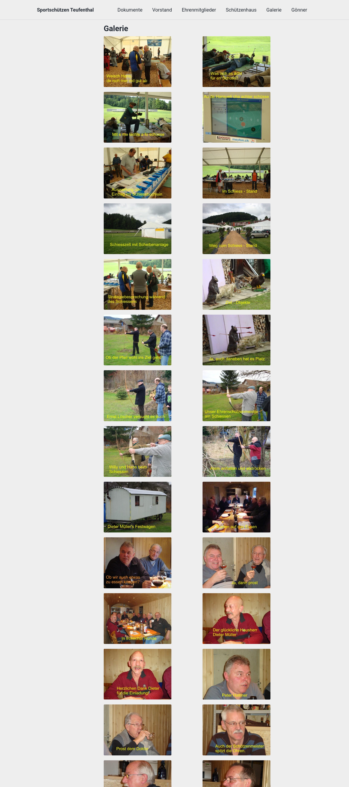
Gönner (299, 10)
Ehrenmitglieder (199, 10)
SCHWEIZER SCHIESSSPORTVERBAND (155, 766)
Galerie (274, 10)
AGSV (107, 766)
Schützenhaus (241, 10)
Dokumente (130, 10)
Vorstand (162, 10)
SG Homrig (206, 766)
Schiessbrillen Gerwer (249, 766)
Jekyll (111, 775)
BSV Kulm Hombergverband (66, 766)
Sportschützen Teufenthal (65, 10)
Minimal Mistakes (133, 775)
